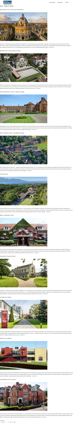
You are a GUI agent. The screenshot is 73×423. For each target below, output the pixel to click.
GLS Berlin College (5, 297)
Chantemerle (4, 174)
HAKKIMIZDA (60, 2)
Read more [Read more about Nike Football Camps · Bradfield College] (29, 170)
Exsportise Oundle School (8, 256)
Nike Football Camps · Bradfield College (12, 133)
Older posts (2, 420)
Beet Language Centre (7, 215)
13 (12, 422)
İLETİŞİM (66, 2)
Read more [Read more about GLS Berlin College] (22, 334)
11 (8, 422)
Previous (2, 422)
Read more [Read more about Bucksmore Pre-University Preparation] (52, 47)
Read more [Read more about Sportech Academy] (34, 376)
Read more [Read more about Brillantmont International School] (38, 88)
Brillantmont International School (10, 50)
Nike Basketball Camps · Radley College (12, 92)
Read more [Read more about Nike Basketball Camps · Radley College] (34, 129)
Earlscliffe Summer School (8, 379)
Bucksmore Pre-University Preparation (12, 9)
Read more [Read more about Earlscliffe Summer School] (44, 417)
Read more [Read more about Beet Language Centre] (36, 252)
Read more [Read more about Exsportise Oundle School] (45, 293)
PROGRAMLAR (52, 2)
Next (15, 422)
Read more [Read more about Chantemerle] (48, 211)
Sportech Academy (6, 338)
